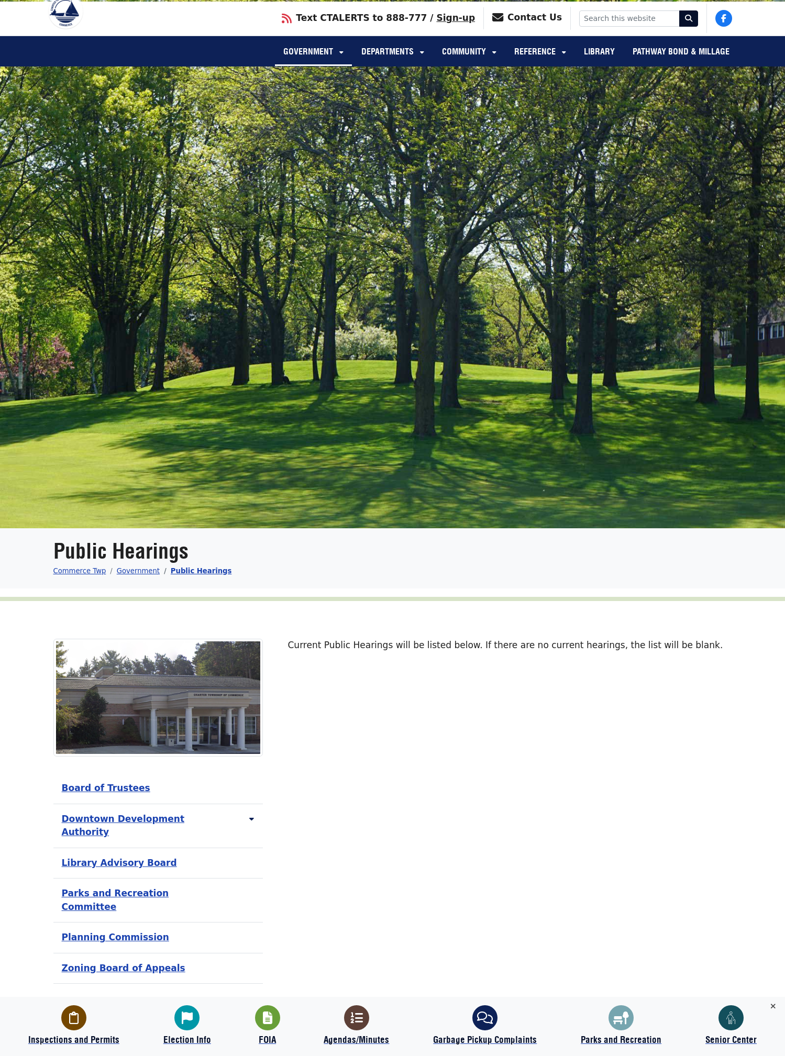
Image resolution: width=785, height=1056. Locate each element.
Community (465, 66)
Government (309, 66)
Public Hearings (201, 571)
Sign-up (455, 31)
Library (599, 66)
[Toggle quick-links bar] (773, 1006)
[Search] (688, 32)
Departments (388, 66)
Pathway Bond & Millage (681, 66)
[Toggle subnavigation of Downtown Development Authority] (252, 819)
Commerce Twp (79, 571)
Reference (536, 66)
